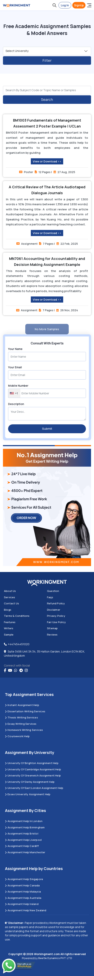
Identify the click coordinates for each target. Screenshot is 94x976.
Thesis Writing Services (21, 717)
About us (10, 591)
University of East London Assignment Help (34, 788)
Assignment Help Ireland (22, 904)
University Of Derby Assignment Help (30, 782)
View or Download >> (47, 161)
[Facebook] (5, 670)
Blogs (7, 609)
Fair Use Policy (56, 622)
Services (9, 597)
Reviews (52, 634)
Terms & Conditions (17, 616)
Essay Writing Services (21, 724)
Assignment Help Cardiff (22, 846)
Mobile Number (18, 385)
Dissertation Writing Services (25, 711)
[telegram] (21, 670)
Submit (47, 429)
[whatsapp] (15, 670)
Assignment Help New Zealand (25, 910)
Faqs (50, 597)
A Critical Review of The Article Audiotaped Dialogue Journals (47, 190)
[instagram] (26, 670)
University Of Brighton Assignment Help (31, 763)
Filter (47, 60)
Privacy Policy (56, 616)
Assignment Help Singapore (24, 879)
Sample (8, 634)
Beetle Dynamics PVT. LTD (55, 958)
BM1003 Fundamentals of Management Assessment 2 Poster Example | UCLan (47, 123)
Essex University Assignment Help (28, 794)
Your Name (15, 349)
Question (53, 591)
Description (16, 404)
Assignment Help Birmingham (25, 827)
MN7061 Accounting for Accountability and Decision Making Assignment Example (47, 261)
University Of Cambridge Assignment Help (33, 769)
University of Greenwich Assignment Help (33, 775)
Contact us (11, 603)
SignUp (79, 5)
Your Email (15, 367)
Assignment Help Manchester (25, 852)
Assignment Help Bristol (21, 833)
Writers (8, 628)
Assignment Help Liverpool (23, 840)
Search (47, 99)
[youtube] (10, 670)
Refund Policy (56, 603)
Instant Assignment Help (22, 705)
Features (10, 622)
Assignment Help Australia (23, 898)
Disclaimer (53, 609)
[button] (54, 5)
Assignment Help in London (23, 821)
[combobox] (14, 393)
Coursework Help (17, 736)
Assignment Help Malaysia (23, 891)
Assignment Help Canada (22, 885)
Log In (65, 5)
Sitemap (52, 628)
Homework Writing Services (24, 730)
